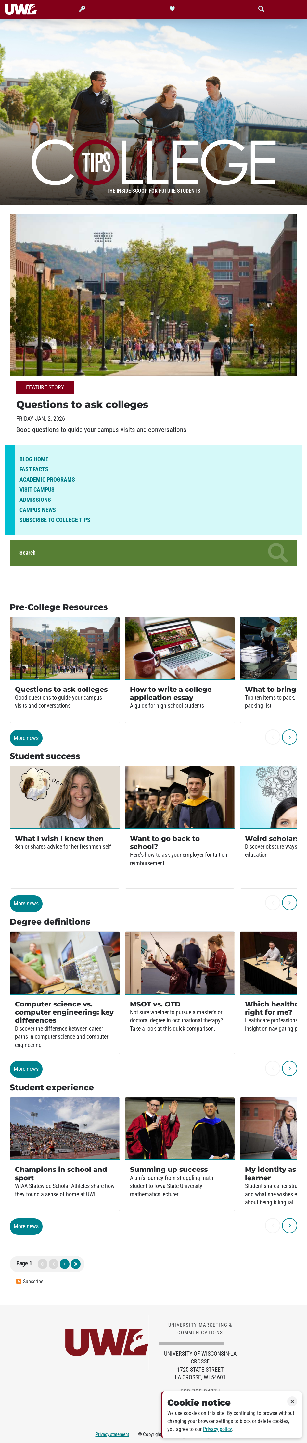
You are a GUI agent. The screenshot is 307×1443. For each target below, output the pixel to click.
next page (65, 1264)
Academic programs (47, 479)
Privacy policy (217, 1429)
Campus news (37, 510)
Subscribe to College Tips (54, 520)
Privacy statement (112, 1434)
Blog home (33, 459)
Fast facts (33, 469)
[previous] (272, 737)
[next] (289, 737)
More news (26, 738)
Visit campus (37, 490)
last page (76, 1264)
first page (42, 1264)
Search (153, 553)
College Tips (153, 159)
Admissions (35, 500)
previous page (53, 1264)
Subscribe (30, 1281)
